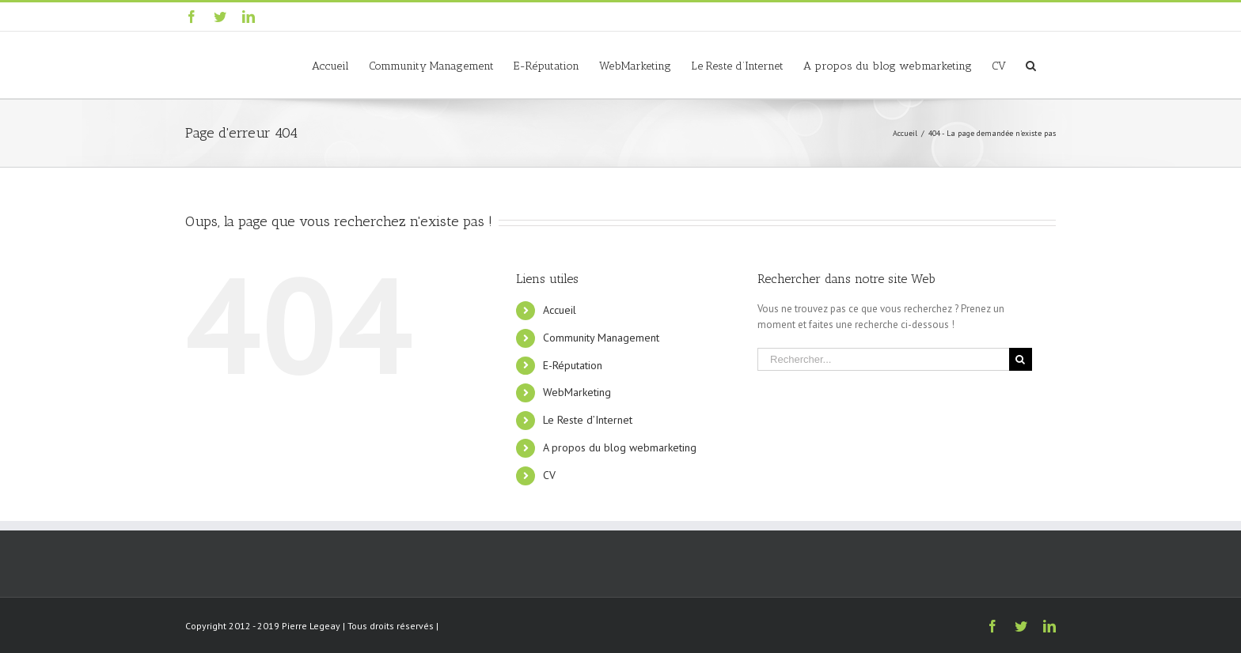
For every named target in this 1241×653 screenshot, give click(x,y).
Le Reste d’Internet (587, 420)
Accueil (559, 310)
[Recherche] (1031, 65)
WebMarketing (577, 392)
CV (549, 475)
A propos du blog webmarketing (619, 447)
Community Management (601, 337)
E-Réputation (572, 365)
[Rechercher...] (883, 359)
